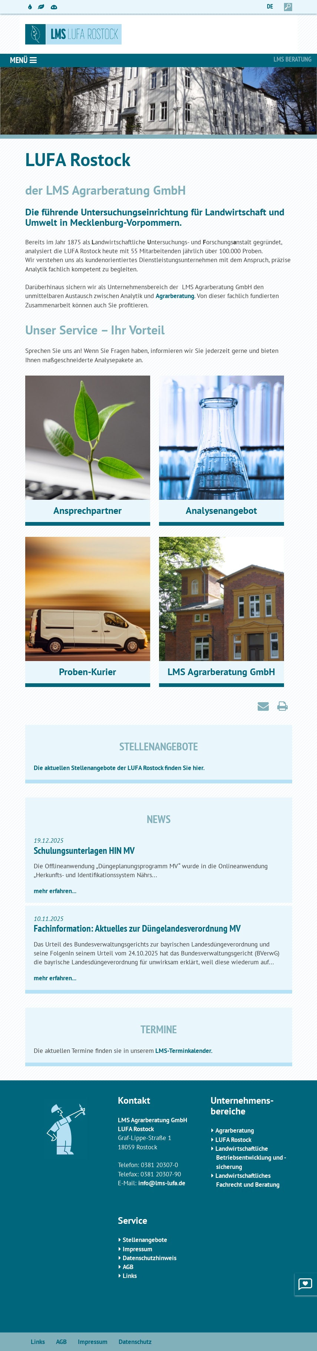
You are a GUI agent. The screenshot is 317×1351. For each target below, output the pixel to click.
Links (130, 1276)
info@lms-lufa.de (161, 1183)
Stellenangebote (145, 1240)
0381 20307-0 (159, 1165)
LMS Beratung (292, 59)
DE (270, 6)
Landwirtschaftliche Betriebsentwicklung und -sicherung (250, 1157)
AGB (128, 1267)
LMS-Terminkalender (182, 1051)
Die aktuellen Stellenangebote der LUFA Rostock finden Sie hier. (119, 768)
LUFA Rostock (233, 1140)
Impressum (137, 1249)
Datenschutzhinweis (149, 1258)
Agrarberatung (175, 296)
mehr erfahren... (55, 891)
